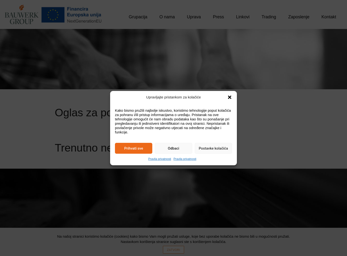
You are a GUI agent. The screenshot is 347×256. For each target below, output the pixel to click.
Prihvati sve (133, 148)
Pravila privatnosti (159, 159)
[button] (229, 97)
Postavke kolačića (213, 148)
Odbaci (173, 148)
